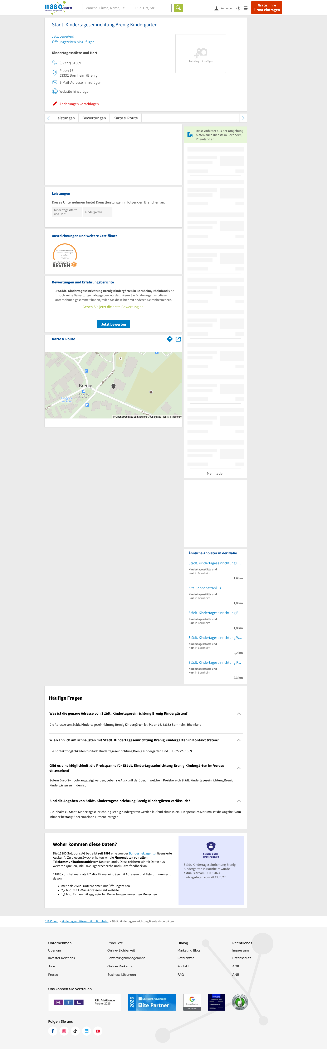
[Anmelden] (225, 8)
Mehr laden (216, 473)
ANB (235, 975)
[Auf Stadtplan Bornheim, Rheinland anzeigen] (178, 338)
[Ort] (152, 8)
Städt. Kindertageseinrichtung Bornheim (216, 563)
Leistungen (65, 117)
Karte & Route (125, 117)
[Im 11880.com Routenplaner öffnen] (170, 338)
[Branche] (106, 8)
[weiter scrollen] (243, 118)
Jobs (51, 966)
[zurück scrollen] (48, 118)
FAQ (180, 975)
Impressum (240, 950)
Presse (53, 975)
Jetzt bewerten (113, 324)
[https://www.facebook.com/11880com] (52, 1031)
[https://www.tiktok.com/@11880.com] (75, 1031)
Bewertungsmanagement (126, 958)
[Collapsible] (238, 713)
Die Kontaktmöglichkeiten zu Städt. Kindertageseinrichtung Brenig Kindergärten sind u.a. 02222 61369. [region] (121, 751)
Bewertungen (94, 117)
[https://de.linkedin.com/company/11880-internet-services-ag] (86, 1031)
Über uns (55, 950)
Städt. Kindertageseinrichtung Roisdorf (216, 662)
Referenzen (185, 958)
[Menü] (247, 8)
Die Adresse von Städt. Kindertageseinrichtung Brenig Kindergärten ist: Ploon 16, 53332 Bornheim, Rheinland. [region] (125, 724)
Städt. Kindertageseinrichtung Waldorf (216, 637)
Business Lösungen (121, 975)
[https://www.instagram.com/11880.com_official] (64, 1031)
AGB (235, 966)
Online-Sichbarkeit (121, 950)
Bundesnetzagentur (143, 853)
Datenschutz (241, 958)
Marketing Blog (188, 950)
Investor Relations (61, 958)
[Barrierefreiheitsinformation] (240, 8)
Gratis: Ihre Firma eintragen (267, 7)
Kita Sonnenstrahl (203, 587)
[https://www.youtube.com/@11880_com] (97, 1031)
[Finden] (178, 8)
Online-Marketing (120, 966)
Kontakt (183, 966)
